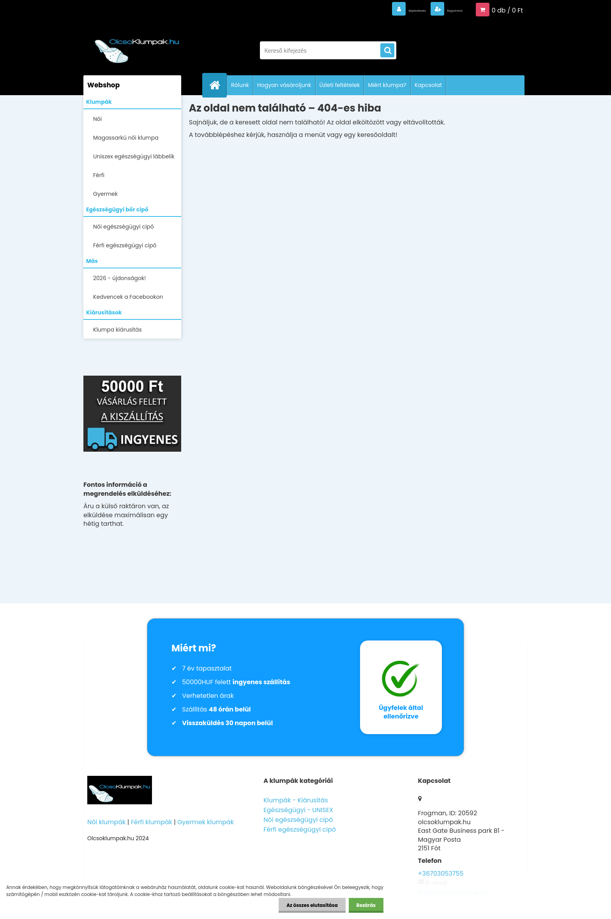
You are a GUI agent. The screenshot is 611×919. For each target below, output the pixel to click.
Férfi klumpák (151, 822)
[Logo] (137, 46)
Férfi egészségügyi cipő (125, 245)
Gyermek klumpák (205, 822)
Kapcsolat (428, 85)
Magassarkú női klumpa (126, 138)
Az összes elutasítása (311, 905)
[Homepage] (218, 85)
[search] (387, 50)
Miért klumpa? (387, 85)
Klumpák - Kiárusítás (295, 800)
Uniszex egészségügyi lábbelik (134, 156)
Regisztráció (443, 9)
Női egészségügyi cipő (123, 227)
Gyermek (105, 194)
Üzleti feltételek (340, 85)
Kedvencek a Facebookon (128, 297)
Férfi (98, 175)
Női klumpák (106, 822)
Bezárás (366, 905)
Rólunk (240, 85)
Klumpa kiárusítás (117, 330)
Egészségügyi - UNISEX (298, 809)
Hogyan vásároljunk (284, 85)
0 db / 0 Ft (507, 9)
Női (97, 119)
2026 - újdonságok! (119, 278)
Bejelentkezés (381, 9)
